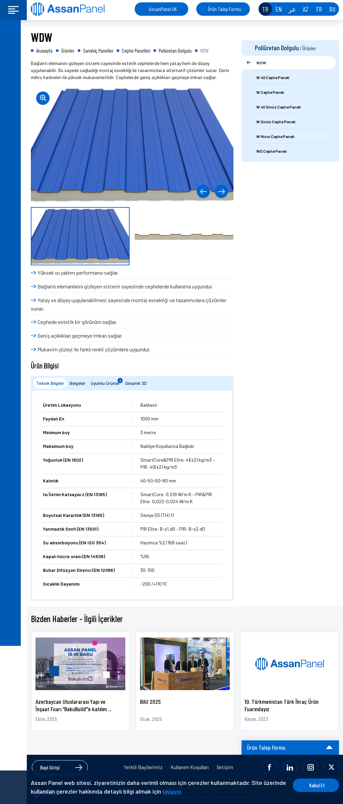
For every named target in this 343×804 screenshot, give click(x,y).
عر (292, 9)
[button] (202, 191)
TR (265, 9)
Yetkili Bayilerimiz (143, 767)
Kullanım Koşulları (189, 767)
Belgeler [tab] (77, 383)
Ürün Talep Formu (224, 9)
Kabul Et (314, 785)
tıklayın (195, 791)
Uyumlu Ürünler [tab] (107, 382)
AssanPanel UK (163, 9)
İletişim (225, 767)
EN (278, 9)
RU (332, 9)
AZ (305, 9)
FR (319, 9)
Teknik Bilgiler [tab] (50, 383)
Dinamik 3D (136, 383)
